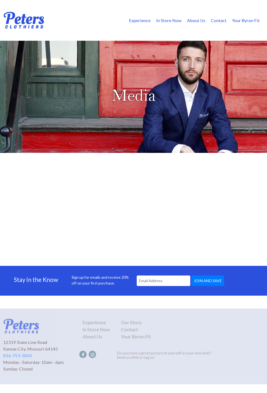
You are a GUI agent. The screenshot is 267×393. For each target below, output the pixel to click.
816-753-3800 (17, 355)
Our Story (131, 322)
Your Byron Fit (246, 20)
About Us (196, 20)
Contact (218, 20)
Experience (140, 20)
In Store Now (169, 20)
